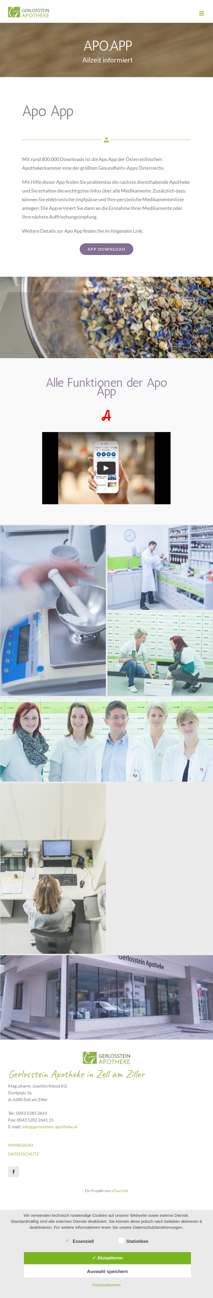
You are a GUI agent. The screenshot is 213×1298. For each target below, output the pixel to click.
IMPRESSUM (20, 1145)
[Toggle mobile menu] (202, 13)
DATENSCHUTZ (23, 1153)
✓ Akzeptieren (107, 1257)
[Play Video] (106, 468)
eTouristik (120, 1190)
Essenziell (79, 1241)
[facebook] (13, 1171)
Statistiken (133, 1241)
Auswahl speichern (107, 1271)
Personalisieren (106, 1285)
